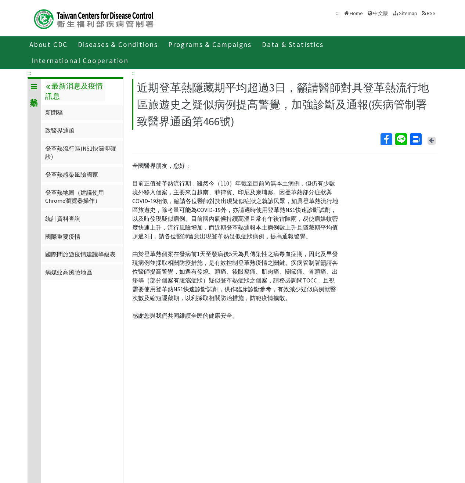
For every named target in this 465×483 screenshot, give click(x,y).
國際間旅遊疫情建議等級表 (80, 254)
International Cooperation (80, 60)
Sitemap (408, 13)
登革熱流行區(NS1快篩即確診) (80, 152)
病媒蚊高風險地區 (68, 272)
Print (415, 139)
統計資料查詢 (62, 218)
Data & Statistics (293, 44)
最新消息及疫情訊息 (73, 91)
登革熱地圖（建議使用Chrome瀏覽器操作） (74, 196)
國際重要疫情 (62, 236)
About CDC (48, 44)
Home (356, 13)
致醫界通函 (60, 130)
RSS (431, 13)
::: (29, 72)
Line (400, 139)
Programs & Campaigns (210, 44)
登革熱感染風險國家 (71, 174)
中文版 (380, 13)
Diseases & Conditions (118, 44)
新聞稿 (54, 112)
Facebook (386, 139)
